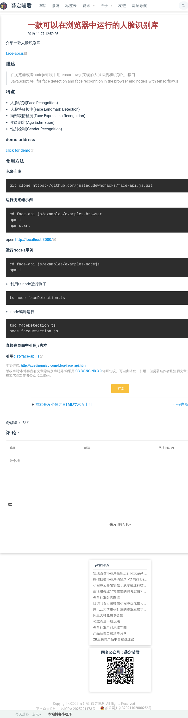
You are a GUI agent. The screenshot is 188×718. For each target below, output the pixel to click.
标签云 (71, 5)
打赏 (121, 393)
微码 (55, 5)
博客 (42, 5)
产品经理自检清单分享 (110, 638)
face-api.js (16, 53)
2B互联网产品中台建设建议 (113, 644)
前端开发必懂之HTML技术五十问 (64, 409)
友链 (122, 5)
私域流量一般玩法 (106, 626)
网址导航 (139, 5)
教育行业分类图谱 (106, 602)
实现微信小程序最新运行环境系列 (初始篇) (120, 578)
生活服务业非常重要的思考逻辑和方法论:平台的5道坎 (120, 596)
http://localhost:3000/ (35, 241)
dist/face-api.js (28, 360)
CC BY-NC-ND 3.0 (88, 375)
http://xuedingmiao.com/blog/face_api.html (54, 370)
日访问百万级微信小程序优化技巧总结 (120, 608)
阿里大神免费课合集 (108, 620)
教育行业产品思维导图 (110, 632)
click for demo (20, 150)
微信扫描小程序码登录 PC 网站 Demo (120, 584)
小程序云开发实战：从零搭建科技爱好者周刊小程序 (120, 590)
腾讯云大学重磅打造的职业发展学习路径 (120, 614)
